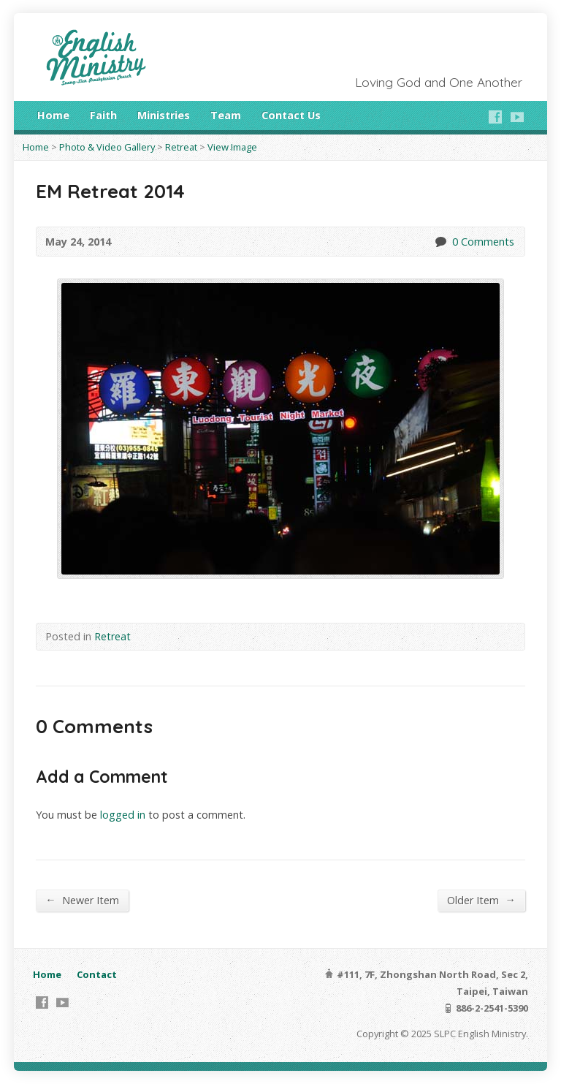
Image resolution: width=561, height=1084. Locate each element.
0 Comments (440, 241)
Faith (103, 115)
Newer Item (81, 899)
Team (225, 115)
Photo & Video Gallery (107, 146)
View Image (232, 146)
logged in (122, 815)
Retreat (181, 146)
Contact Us (291, 115)
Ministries (163, 115)
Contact (97, 974)
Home (53, 115)
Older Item (481, 899)
